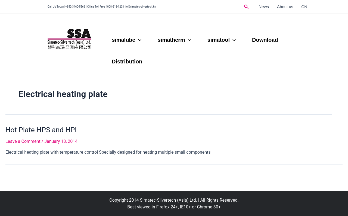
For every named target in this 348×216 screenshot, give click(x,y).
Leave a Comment (23, 141)
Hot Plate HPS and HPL (42, 130)
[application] (138, 40)
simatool (221, 40)
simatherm (174, 40)
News (264, 6)
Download (265, 40)
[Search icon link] (246, 7)
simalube (126, 40)
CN (304, 6)
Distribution (127, 62)
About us (285, 6)
